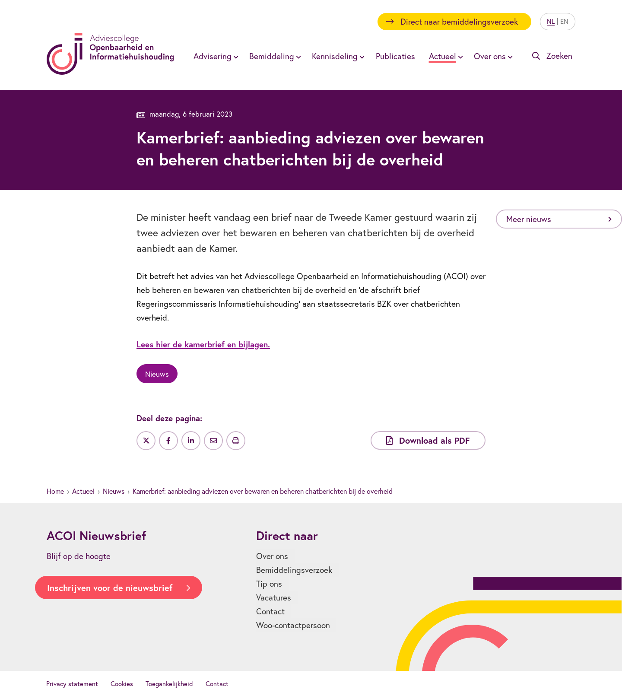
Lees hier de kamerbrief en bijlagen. (203, 344)
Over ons (272, 556)
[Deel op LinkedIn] (190, 440)
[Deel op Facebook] (168, 440)
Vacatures (273, 597)
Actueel (83, 491)
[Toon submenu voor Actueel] (459, 56)
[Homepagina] (110, 54)
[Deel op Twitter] (146, 440)
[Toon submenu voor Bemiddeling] (297, 56)
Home (55, 491)
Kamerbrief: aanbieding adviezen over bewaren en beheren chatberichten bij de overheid (263, 491)
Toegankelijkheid (169, 684)
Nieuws (113, 491)
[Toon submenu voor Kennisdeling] (360, 56)
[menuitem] (214, 56)
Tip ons (269, 583)
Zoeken (559, 56)
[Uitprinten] (235, 440)
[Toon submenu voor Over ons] (509, 56)
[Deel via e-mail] (213, 440)
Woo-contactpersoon (293, 625)
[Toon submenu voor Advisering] (234, 56)
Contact (270, 611)
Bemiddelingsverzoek (294, 570)
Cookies (122, 684)
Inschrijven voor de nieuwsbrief (109, 588)
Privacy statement (72, 684)
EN (564, 21)
